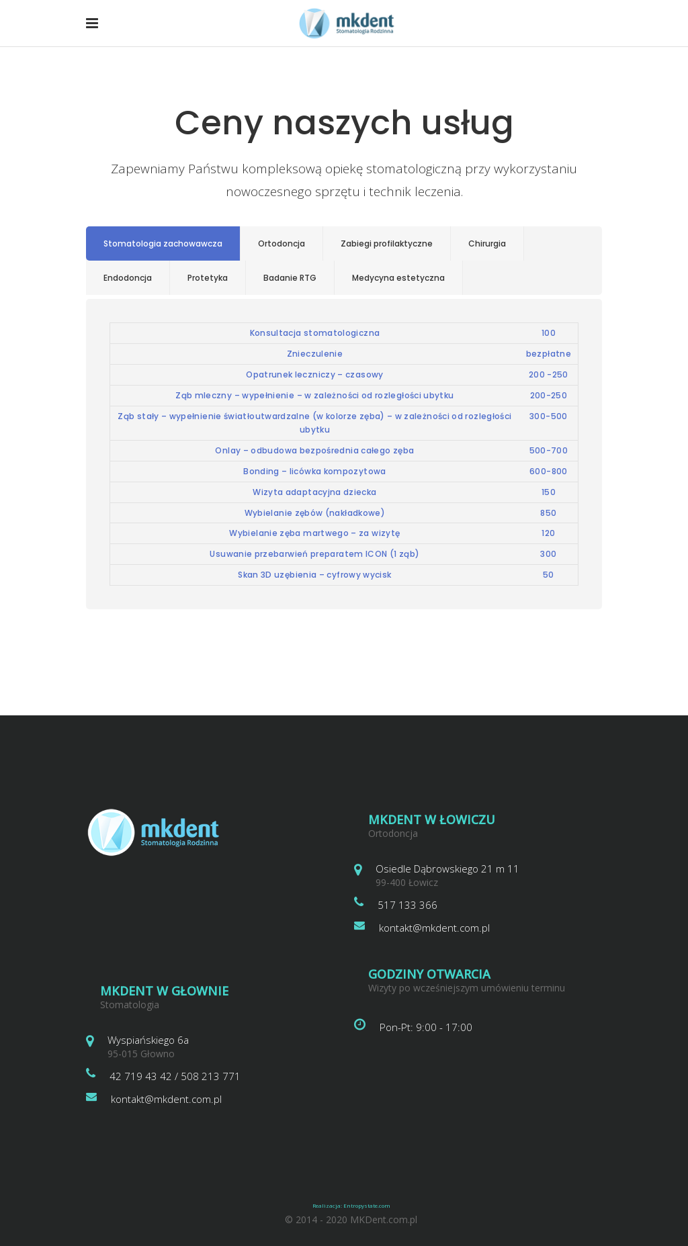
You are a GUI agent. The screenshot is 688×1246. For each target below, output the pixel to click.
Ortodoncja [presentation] (281, 243)
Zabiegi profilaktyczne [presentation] (387, 243)
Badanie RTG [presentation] (289, 277)
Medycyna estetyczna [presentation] (398, 277)
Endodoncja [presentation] (127, 277)
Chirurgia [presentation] (487, 243)
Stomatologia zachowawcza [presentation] (162, 243)
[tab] (163, 243)
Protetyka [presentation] (207, 277)
